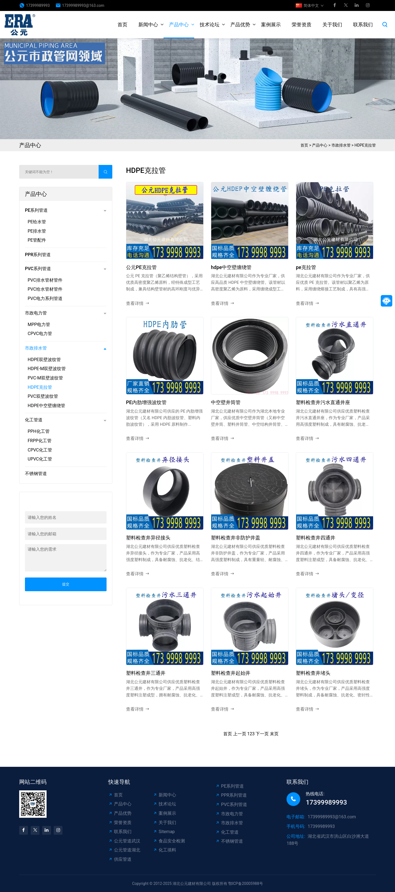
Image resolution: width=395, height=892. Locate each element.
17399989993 (38, 5)
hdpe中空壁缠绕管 (231, 267)
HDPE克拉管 (365, 145)
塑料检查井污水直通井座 (323, 402)
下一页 (262, 733)
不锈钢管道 (36, 473)
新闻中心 (148, 24)
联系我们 (363, 24)
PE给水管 (37, 221)
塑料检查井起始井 (230, 673)
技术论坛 (209, 24)
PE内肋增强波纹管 (146, 402)
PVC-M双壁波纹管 (45, 378)
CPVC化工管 (40, 450)
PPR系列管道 (38, 254)
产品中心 (179, 24)
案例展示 (271, 24)
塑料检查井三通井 (145, 673)
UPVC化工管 (40, 459)
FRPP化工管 (39, 440)
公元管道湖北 (124, 850)
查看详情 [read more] (138, 303)
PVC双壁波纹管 (43, 396)
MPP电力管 (39, 324)
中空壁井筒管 (226, 402)
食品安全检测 (169, 841)
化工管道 (33, 419)
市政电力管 (36, 313)
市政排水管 (341, 145)
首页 (122, 24)
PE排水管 (37, 231)
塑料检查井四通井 (315, 538)
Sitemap (164, 831)
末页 (274, 733)
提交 (65, 584)
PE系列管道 (36, 210)
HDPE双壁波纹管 (44, 359)
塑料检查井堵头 (313, 673)
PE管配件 (37, 240)
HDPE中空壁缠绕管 (46, 405)
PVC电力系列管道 (45, 298)
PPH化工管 (39, 431)
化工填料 (164, 850)
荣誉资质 (301, 24)
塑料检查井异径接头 (148, 538)
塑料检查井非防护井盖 (235, 538)
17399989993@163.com (83, 5)
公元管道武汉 (124, 841)
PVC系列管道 (38, 268)
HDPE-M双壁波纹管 (47, 368)
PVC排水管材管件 (45, 280)
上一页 (239, 733)
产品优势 (240, 24)
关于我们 (332, 24)
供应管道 (119, 859)
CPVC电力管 (40, 333)
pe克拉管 (306, 267)
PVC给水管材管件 (45, 289)
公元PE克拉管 (141, 267)
